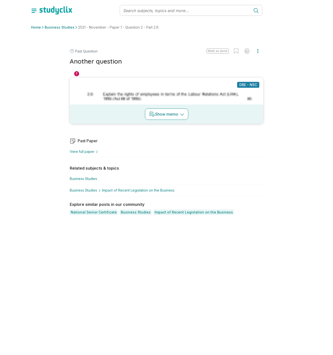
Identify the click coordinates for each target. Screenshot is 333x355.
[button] (94, 212)
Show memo (166, 114)
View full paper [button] (84, 151)
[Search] (185, 10)
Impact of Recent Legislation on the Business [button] (138, 190)
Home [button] (36, 27)
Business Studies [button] (59, 27)
